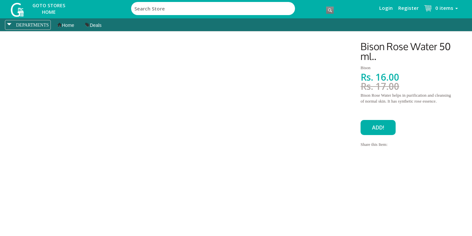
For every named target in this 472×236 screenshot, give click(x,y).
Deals (93, 25)
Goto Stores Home (48, 8)
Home (65, 25)
